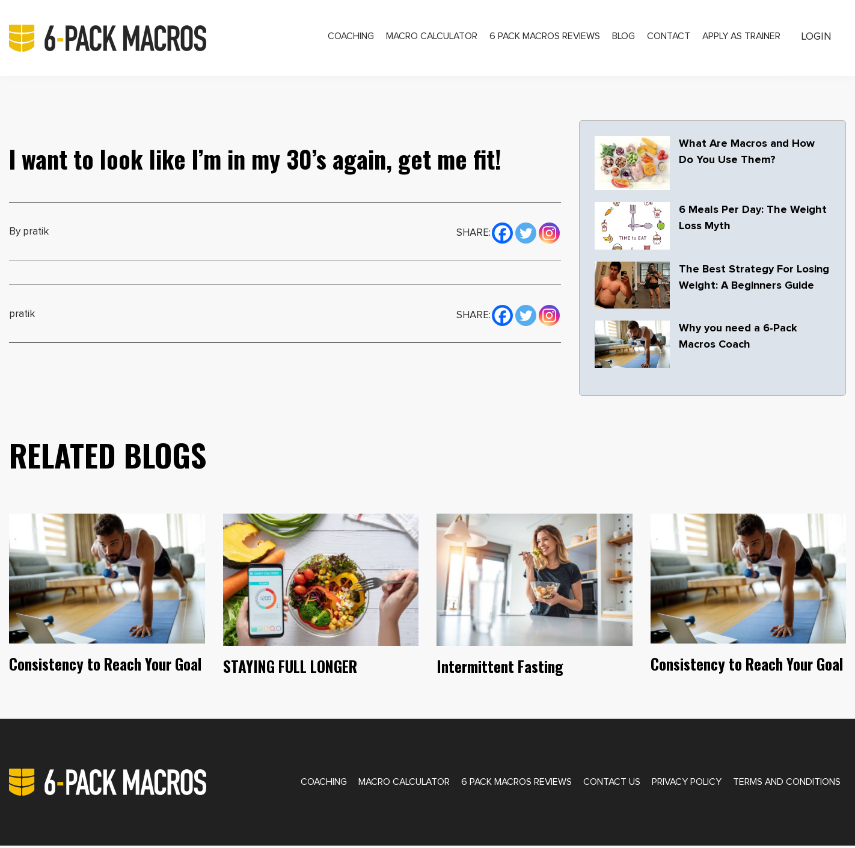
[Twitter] (525, 235)
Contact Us (605, 783)
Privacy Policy (682, 783)
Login (815, 37)
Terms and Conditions (785, 783)
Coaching (339, 38)
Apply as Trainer (738, 38)
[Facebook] (502, 235)
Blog (617, 38)
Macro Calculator (422, 38)
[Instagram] (549, 235)
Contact (663, 38)
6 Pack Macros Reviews (537, 38)
